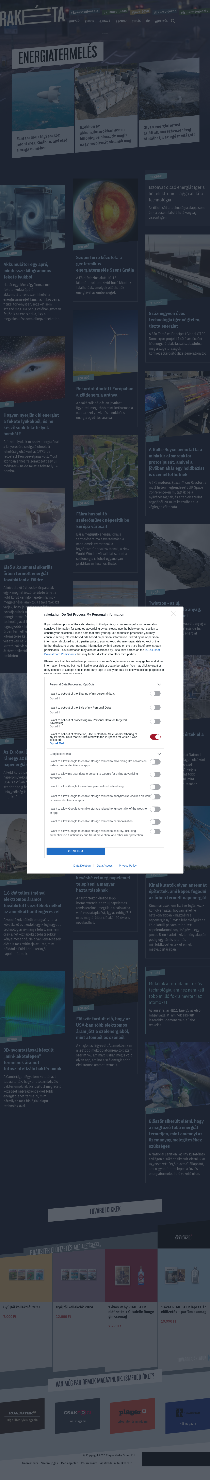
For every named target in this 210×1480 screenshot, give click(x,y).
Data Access (105, 865)
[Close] (175, 615)
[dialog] (105, 740)
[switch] (155, 693)
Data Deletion (82, 865)
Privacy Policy (127, 865)
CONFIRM (75, 851)
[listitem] (105, 684)
